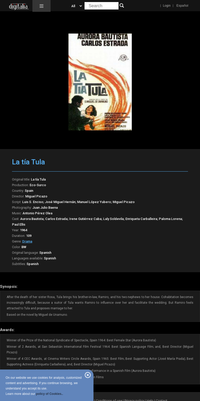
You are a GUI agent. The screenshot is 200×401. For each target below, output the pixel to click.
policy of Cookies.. (49, 394)
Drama (27, 241)
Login (167, 5)
